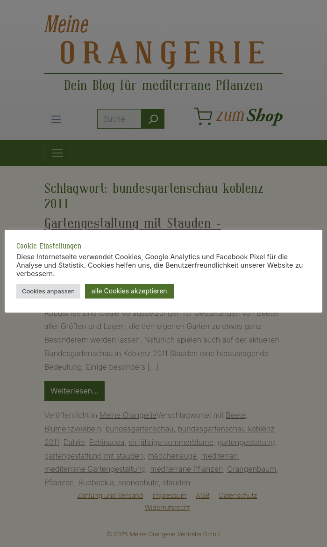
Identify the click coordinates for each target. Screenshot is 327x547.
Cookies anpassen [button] (48, 291)
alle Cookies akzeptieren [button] (129, 291)
